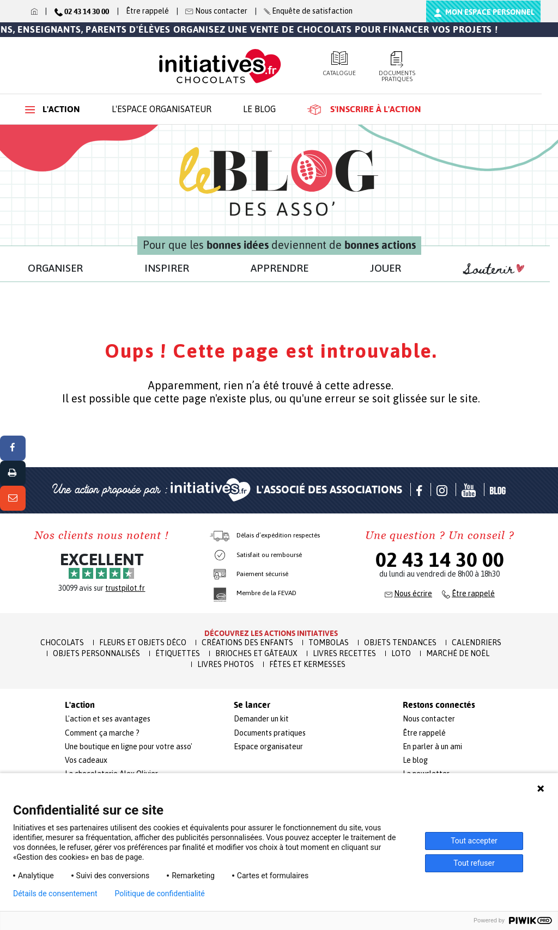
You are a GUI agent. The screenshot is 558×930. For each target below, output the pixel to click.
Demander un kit (261, 718)
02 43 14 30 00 (439, 560)
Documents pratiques (397, 66)
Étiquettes (177, 653)
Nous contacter (429, 718)
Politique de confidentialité (160, 893)
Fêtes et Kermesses (307, 664)
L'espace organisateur (161, 109)
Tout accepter (474, 840)
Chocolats (62, 642)
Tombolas (328, 642)
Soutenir (494, 269)
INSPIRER (166, 268)
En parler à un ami (432, 746)
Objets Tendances (400, 642)
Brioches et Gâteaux (256, 653)
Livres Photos (225, 664)
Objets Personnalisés (96, 653)
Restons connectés (439, 705)
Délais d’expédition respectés (278, 535)
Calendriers (476, 642)
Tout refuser (473, 863)
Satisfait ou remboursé (269, 555)
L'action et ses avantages (107, 718)
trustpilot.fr (125, 588)
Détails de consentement (55, 893)
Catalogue (339, 63)
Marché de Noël (457, 653)
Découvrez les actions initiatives (271, 633)
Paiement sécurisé (262, 574)
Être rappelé (147, 11)
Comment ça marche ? (102, 733)
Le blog (259, 109)
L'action (52, 109)
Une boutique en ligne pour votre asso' (128, 746)
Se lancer (252, 705)
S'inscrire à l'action (364, 109)
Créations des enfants (247, 642)
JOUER (385, 268)
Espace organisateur (268, 746)
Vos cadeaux (86, 760)
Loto (401, 653)
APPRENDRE (279, 268)
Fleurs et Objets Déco (142, 642)
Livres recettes (344, 653)
